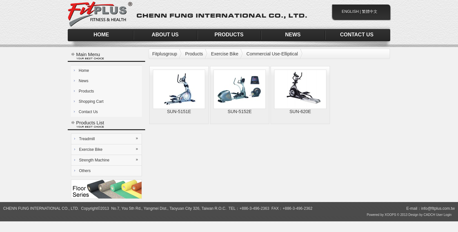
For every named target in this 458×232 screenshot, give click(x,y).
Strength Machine (109, 159)
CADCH (429, 215)
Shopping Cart (91, 101)
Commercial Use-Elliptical (272, 53)
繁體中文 (369, 11)
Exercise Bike (109, 149)
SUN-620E (300, 111)
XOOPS (390, 215)
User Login (444, 215)
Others (85, 171)
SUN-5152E (240, 111)
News (83, 81)
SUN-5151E (179, 111)
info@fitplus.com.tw (438, 208)
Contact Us (88, 112)
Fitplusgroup (164, 53)
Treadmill (109, 138)
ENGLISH (350, 11)
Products (86, 91)
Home (84, 70)
